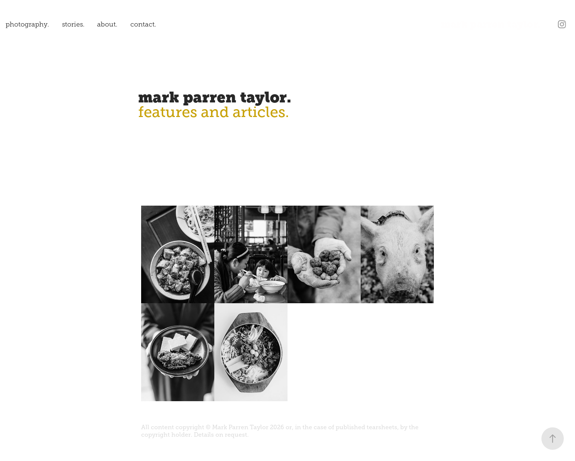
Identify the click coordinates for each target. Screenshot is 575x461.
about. (107, 24)
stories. (73, 24)
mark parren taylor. (491, 24)
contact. (143, 24)
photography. (27, 24)
